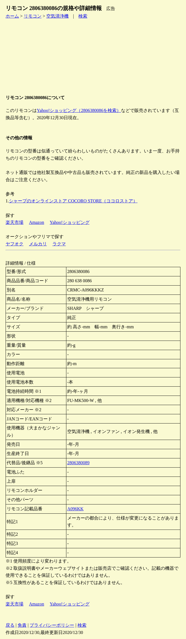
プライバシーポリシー (52, 625)
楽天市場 (14, 222)
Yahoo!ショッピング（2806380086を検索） (79, 110)
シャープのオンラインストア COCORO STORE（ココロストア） (73, 200)
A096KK (75, 508)
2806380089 (78, 462)
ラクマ (59, 243)
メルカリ (38, 243)
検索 (82, 16)
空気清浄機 (57, 16)
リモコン (33, 16)
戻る (10, 625)
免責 (22, 625)
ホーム (12, 16)
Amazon (36, 222)
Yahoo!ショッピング (69, 222)
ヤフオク (14, 243)
